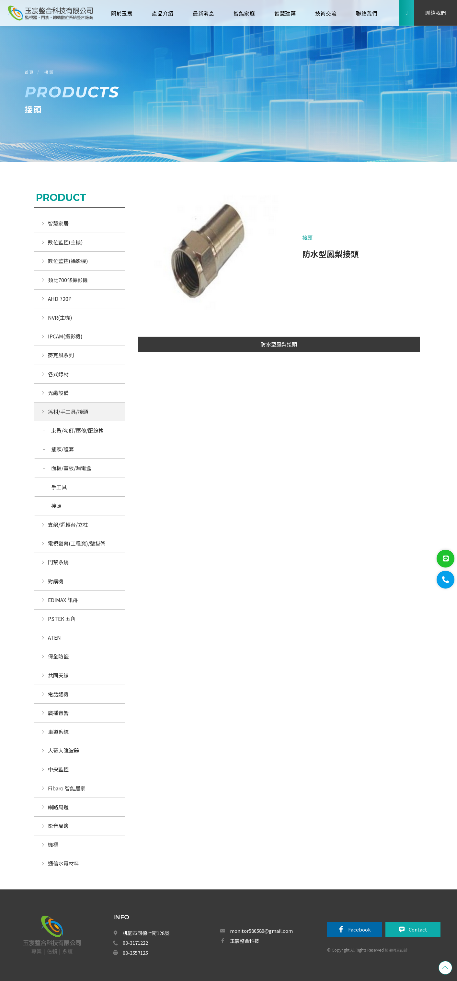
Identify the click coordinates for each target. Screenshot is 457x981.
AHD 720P (60, 299)
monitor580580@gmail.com (261, 930)
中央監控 (59, 769)
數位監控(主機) (65, 242)
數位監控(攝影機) (68, 261)
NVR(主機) (60, 317)
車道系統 (58, 731)
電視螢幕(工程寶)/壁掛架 (77, 543)
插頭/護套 (62, 449)
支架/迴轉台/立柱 (68, 524)
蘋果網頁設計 (396, 950)
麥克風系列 (61, 355)
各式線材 (58, 374)
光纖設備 (58, 393)
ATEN (54, 637)
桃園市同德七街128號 (146, 933)
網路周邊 (58, 807)
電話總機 (58, 694)
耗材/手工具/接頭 (68, 411)
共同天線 (58, 675)
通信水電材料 (63, 863)
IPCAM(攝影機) (65, 336)
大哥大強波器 (63, 750)
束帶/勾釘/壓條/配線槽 (77, 430)
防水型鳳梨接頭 (279, 344)
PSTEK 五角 (62, 619)
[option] (209, 256)
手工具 (59, 487)
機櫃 (53, 844)
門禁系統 (58, 562)
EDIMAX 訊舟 (63, 600)
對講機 (55, 581)
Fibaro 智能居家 (67, 788)
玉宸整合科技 (244, 940)
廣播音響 (58, 713)
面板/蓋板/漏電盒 (71, 468)
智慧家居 (58, 223)
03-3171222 (135, 942)
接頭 (49, 72)
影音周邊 (58, 826)
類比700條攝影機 (68, 280)
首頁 (29, 72)
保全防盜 (58, 656)
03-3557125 (135, 952)
